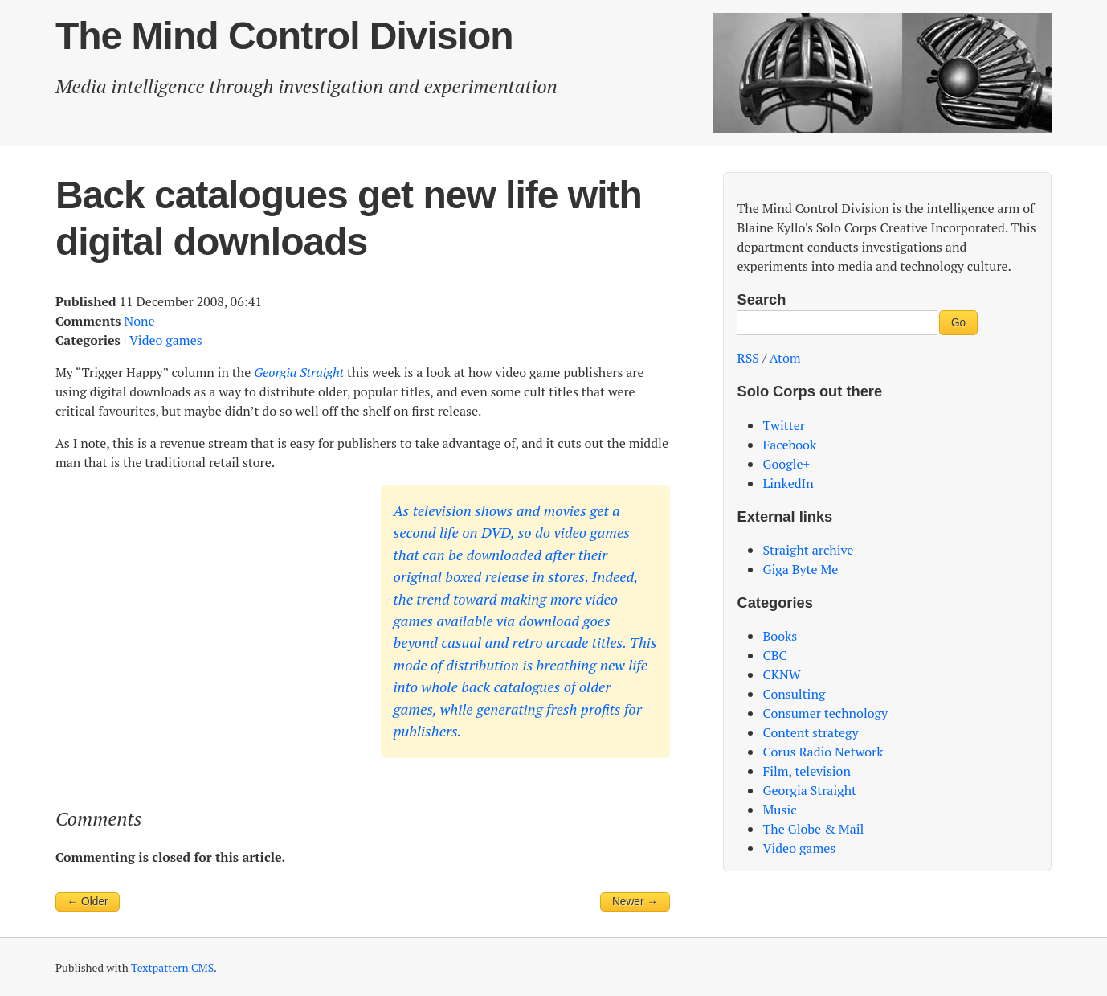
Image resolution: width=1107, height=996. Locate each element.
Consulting (793, 694)
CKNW (781, 674)
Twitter (783, 425)
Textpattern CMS (172, 968)
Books (779, 636)
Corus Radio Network (822, 751)
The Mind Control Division (284, 35)
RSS (747, 358)
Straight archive (807, 550)
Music (779, 809)
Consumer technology (825, 713)
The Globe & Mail (813, 829)
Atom (785, 358)
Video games (165, 340)
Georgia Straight (809, 790)
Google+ (786, 464)
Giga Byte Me (800, 569)
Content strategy (810, 732)
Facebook (789, 444)
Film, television (806, 771)
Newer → (635, 902)
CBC (774, 655)
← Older (87, 902)
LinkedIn (787, 483)
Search (761, 299)
